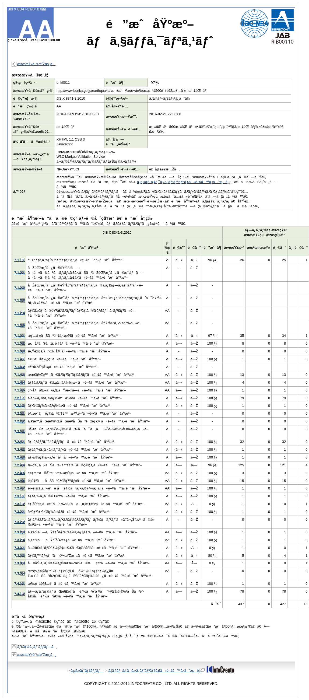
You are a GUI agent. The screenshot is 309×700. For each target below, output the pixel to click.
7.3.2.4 (19, 540)
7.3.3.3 (19, 563)
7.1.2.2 (19, 288)
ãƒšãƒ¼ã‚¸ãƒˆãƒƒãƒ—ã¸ (37, 647)
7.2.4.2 (19, 449)
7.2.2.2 (19, 421)
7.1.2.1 (19, 273)
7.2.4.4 (19, 465)
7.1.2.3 (19, 300)
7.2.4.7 (19, 488)
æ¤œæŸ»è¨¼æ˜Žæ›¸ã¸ (36, 64)
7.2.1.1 (19, 398)
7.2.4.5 (19, 473)
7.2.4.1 (19, 442)
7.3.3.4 (19, 573)
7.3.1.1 (19, 496)
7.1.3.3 (19, 351)
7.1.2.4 (19, 313)
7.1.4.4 (19, 382)
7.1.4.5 (19, 390)
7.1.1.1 (19, 260)
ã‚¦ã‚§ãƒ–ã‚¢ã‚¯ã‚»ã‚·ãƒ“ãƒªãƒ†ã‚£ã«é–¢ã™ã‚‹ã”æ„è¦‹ (185, 182)
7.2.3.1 (19, 431)
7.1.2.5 (19, 325)
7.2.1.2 (19, 406)
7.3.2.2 (19, 522)
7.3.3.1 (19, 548)
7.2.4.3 (19, 457)
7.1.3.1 (19, 336)
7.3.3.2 (19, 556)
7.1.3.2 (19, 343)
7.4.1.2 (19, 594)
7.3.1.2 (19, 504)
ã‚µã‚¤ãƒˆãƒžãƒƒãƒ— (87, 670)
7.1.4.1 (19, 359)
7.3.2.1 (19, 512)
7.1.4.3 (19, 375)
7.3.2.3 (19, 532)
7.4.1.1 (19, 584)
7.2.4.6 (19, 481)
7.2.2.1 (19, 413)
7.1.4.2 (19, 367)
